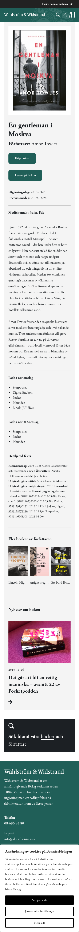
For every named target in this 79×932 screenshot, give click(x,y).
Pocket (17, 398)
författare (17, 744)
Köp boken (22, 158)
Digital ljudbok (22, 392)
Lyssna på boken (25, 175)
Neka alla (39, 923)
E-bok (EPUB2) (23, 408)
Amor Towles (44, 144)
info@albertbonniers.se (20, 839)
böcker (47, 736)
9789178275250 (18, 511)
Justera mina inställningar (39, 911)
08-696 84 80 (14, 823)
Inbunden (19, 403)
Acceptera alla (39, 900)
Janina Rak (37, 212)
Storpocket (20, 387)
